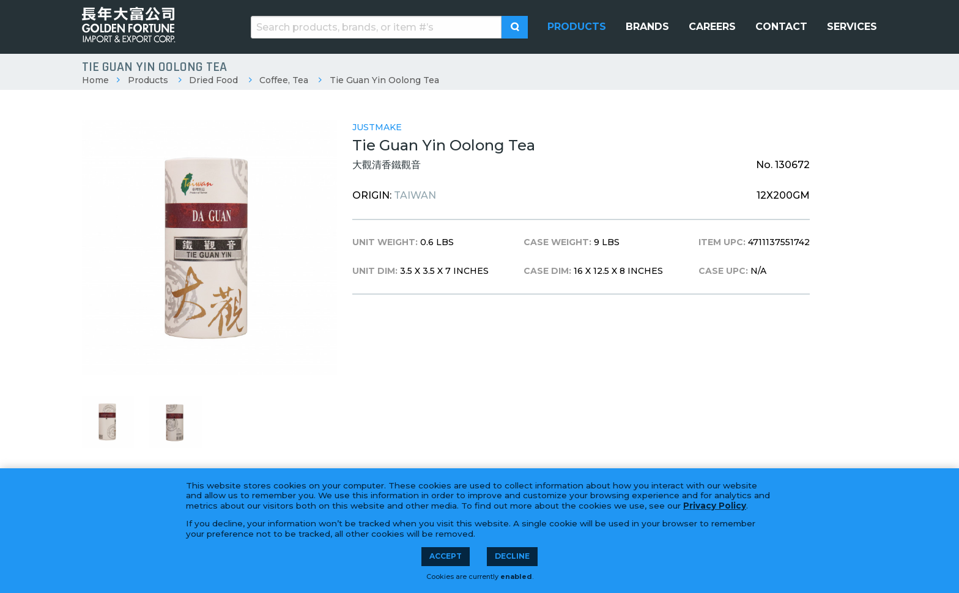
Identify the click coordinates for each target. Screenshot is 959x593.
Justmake (377, 127)
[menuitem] (576, 27)
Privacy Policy (714, 505)
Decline (512, 556)
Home (95, 80)
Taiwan (415, 195)
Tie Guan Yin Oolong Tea (384, 80)
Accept (445, 556)
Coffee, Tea (283, 80)
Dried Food (213, 80)
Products (148, 80)
